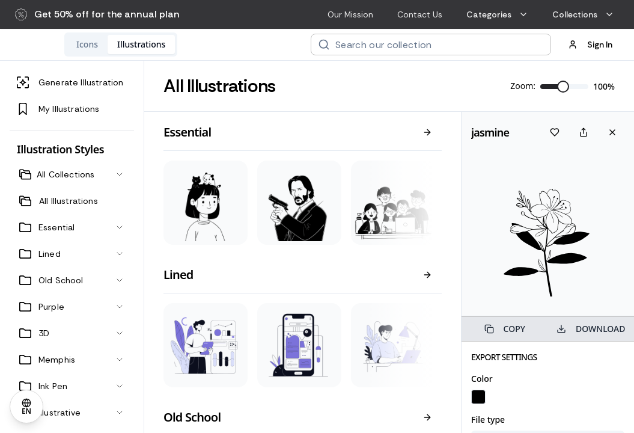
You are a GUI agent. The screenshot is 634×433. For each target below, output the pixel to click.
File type (488, 419)
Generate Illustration (70, 82)
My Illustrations (58, 109)
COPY (504, 328)
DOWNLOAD (590, 328)
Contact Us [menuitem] (419, 14)
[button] (97, 14)
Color (482, 378)
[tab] (165, 44)
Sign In (590, 44)
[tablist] (198, 44)
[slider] (563, 87)
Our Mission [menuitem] (350, 14)
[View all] (427, 132)
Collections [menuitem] (583, 14)
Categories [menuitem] (497, 14)
